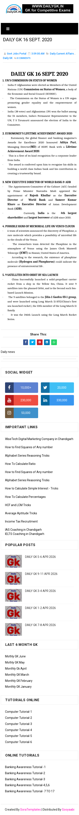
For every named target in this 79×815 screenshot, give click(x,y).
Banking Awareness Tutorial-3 (25, 779)
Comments (24, 58)
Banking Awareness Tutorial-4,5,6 (27, 785)
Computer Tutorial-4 (18, 730)
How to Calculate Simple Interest (26, 488)
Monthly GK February (18, 680)
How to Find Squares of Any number (29, 447)
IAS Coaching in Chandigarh (23, 530)
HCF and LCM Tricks (18, 505)
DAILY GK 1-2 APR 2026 (40, 608)
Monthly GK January (18, 687)
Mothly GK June (15, 656)
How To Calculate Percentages (25, 497)
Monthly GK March (17, 675)
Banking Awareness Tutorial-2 (25, 773)
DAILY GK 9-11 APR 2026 (41, 574)
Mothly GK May (15, 662)
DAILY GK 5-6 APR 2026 (40, 557)
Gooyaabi (68, 809)
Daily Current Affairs (62, 53)
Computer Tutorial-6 (18, 742)
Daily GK (7, 58)
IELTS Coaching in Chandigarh (24, 534)
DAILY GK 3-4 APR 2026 (40, 591)
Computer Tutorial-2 (18, 718)
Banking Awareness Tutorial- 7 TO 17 (29, 791)
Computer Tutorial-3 (18, 724)
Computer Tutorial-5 (18, 736)
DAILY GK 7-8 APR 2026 (40, 625)
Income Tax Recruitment (21, 521)
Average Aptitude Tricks (21, 513)
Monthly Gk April (16, 668)
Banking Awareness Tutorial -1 (25, 767)
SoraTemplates (30, 809)
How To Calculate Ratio (20, 464)
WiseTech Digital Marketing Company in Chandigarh (39, 439)
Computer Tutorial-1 (18, 712)
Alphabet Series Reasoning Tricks (27, 455)
